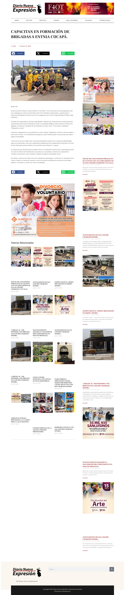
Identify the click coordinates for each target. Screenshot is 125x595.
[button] (18, 53)
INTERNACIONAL (104, 20)
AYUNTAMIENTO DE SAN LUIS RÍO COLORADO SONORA (41, 284)
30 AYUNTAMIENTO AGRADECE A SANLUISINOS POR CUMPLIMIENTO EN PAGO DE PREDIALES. (42, 333)
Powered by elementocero (62, 591)
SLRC (14, 46)
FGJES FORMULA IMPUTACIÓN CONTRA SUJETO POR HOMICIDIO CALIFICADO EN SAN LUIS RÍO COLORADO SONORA (64, 382)
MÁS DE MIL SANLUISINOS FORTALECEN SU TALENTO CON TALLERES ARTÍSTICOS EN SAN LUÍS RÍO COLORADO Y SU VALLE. (20, 285)
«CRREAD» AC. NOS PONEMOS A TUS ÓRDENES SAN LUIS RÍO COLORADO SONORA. (20, 333)
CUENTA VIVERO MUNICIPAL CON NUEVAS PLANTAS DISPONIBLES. (42, 379)
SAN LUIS (29, 20)
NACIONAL (88, 20)
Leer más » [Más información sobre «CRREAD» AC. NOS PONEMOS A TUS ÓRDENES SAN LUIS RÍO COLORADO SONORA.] (85, 403)
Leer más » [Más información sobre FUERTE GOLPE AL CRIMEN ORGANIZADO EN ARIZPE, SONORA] (85, 324)
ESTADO (56, 20)
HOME (17, 20)
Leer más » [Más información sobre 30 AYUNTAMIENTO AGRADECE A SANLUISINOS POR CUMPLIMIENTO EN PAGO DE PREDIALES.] (85, 478)
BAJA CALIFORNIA (72, 20)
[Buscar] (112, 569)
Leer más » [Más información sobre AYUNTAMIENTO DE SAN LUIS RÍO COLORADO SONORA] (85, 250)
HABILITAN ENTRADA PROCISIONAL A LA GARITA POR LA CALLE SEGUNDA (20, 420)
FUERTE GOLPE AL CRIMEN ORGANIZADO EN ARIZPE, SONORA (64, 284)
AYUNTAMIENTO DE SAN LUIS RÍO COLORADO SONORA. (63, 332)
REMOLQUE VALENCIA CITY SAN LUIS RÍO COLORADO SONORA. (64, 429)
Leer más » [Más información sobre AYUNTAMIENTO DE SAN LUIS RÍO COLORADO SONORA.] (85, 550)
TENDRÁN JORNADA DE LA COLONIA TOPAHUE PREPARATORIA (42, 430)
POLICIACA (42, 20)
